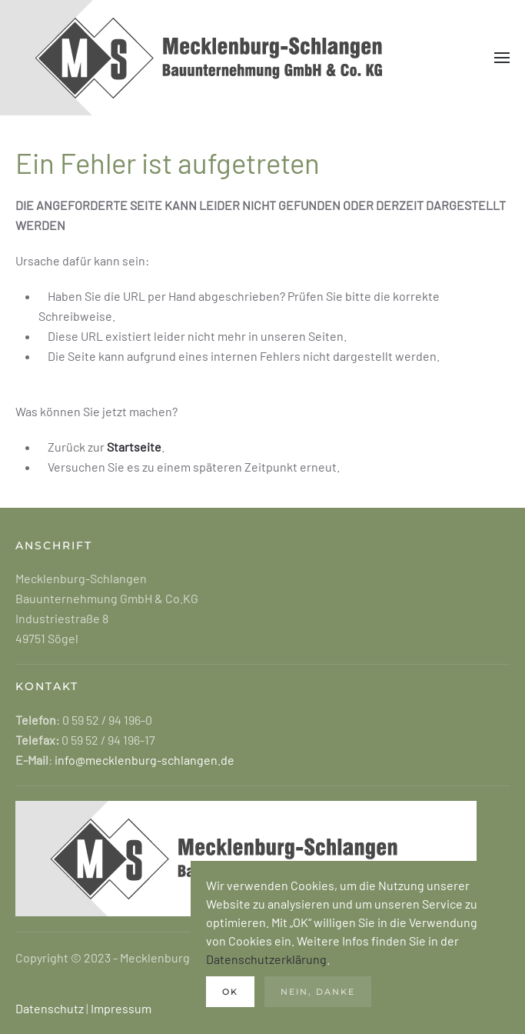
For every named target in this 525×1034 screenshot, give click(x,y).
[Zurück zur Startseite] (230, 57)
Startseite (134, 446)
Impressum (121, 1008)
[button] (502, 57)
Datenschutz (49, 1008)
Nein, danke (318, 991)
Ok (230, 991)
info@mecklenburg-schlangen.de (143, 759)
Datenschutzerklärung (266, 959)
